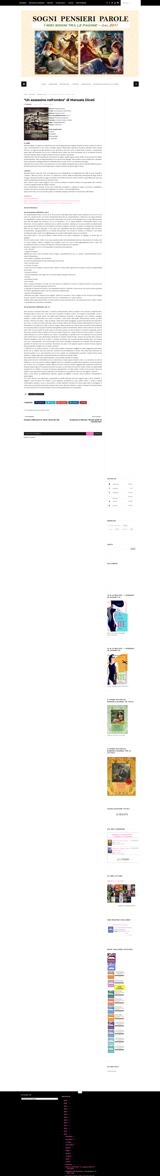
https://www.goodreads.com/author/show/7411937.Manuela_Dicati (48, 206)
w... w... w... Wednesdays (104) (76, 1087)
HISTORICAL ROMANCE (38, 3)
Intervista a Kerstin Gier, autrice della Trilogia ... (79, 916)
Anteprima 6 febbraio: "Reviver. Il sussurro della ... (80, 1095)
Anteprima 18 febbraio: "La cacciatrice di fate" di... (80, 953)
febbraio (69, 782)
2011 (65, 1166)
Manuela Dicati (41, 95)
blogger (85, 443)
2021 (65, 732)
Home (25, 95)
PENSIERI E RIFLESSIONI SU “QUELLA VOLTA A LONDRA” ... (81, 846)
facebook (93, 443)
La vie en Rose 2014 (72, 1115)
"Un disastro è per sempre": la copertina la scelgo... (81, 1078)
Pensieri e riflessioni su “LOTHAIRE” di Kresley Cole (79, 1083)
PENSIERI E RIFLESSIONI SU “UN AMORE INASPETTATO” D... (78, 1141)
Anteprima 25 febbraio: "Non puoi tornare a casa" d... (81, 865)
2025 (65, 721)
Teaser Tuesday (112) (73, 904)
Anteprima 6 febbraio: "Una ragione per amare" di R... (79, 1099)
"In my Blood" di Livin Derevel (76, 965)
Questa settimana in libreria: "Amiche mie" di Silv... (81, 896)
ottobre (69, 760)
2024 (65, 724)
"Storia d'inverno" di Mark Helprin (77, 1027)
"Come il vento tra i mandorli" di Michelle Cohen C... (80, 912)
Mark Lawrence (117, 460)
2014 (65, 752)
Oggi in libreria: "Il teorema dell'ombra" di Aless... (80, 797)
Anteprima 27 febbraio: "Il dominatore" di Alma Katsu (80, 876)
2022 (65, 730)
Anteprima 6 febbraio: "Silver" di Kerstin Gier (81, 1145)
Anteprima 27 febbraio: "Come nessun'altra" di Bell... (81, 842)
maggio (69, 774)
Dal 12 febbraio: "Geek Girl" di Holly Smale (80, 983)
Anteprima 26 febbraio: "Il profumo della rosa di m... (80, 837)
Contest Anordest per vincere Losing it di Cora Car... (80, 1044)
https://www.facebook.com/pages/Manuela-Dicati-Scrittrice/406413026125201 (52, 204)
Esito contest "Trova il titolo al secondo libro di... (81, 957)
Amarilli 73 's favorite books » (127, 523)
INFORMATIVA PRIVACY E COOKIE (106, 85)
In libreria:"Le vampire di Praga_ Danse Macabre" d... (79, 1136)
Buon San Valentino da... (74, 968)
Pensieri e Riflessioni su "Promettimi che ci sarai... (81, 1053)
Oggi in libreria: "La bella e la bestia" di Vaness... (79, 907)
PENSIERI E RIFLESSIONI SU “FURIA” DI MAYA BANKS (80, 855)
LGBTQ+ (73, 3)
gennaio (69, 1157)
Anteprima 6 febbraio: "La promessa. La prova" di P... (80, 1090)
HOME (43, 85)
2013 (65, 1161)
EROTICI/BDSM (83, 3)
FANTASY (52, 3)
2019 (65, 738)
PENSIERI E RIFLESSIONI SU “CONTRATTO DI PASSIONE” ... (80, 1008)
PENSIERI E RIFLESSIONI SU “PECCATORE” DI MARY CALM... (80, 1030)
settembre (70, 763)
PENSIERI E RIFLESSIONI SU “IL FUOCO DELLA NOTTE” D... (80, 821)
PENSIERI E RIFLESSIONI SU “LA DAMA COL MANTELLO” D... (80, 994)
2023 (65, 727)
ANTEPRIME (53, 85)
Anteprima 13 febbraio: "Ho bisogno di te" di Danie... (81, 1057)
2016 (65, 746)
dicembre (69, 754)
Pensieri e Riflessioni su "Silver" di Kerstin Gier (80, 1023)
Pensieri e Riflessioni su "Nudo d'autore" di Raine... (81, 806)
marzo (68, 780)
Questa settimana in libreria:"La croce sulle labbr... (81, 1132)
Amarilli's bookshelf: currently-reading (122, 453)
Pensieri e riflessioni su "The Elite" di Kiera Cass (81, 1127)
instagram (119, 110)
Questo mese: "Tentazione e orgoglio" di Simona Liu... (80, 925)
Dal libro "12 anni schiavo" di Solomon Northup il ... (79, 948)
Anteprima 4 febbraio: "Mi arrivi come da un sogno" (81, 1153)
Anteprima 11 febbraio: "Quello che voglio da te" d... (81, 1048)
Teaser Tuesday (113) (73, 825)
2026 (65, 718)
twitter (119, 119)
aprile (68, 777)
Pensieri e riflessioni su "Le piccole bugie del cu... (81, 833)
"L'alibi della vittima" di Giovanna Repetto (80, 986)
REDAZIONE (86, 85)
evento (111, 147)
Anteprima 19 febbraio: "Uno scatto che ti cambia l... (80, 1062)
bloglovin (119, 102)
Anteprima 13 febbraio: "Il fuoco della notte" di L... (81, 1035)
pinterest (119, 114)
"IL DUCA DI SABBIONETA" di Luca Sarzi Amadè (79, 851)
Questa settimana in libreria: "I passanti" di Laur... (81, 944)
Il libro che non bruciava (120, 458)
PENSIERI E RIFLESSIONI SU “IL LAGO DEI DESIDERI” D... (79, 1066)
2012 (65, 1164)
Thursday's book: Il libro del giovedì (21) (79, 975)
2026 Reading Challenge (120, 542)
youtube (119, 123)
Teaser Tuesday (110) (73, 1107)
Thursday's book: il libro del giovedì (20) (79, 1070)
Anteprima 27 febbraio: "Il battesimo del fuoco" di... (80, 802)
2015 (65, 749)
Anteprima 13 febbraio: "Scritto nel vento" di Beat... (81, 1004)
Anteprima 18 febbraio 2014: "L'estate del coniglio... (80, 962)
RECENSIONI (64, 85)
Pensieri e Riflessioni (114, 143)
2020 (65, 735)
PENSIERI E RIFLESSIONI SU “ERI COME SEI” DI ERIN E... (80, 869)
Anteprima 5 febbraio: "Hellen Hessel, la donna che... (80, 1148)
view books (129, 552)
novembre (69, 757)
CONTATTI (75, 85)
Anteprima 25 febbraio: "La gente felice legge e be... (80, 860)
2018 (65, 741)
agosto (68, 766)
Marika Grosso (117, 470)
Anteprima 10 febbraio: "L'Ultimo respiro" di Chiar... (81, 1039)
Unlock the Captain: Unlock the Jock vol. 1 (121, 467)
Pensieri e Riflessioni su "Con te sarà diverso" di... (78, 1104)
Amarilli (116, 545)
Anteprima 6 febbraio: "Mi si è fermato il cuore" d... (80, 1111)
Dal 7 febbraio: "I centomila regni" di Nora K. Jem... (81, 979)
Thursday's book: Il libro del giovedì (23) (79, 794)
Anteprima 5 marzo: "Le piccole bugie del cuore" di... (80, 881)
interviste (124, 147)
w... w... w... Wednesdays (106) (76, 889)
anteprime (32, 95)
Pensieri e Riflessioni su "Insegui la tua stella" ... (79, 900)
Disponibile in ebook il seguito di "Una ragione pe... (79, 939)
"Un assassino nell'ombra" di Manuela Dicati (81, 1019)
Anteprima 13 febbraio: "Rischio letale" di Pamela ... (80, 1016)
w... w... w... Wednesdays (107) (76, 810)
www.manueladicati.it (31, 202)
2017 (65, 744)
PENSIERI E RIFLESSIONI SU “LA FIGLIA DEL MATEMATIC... (79, 885)
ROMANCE (24, 3)
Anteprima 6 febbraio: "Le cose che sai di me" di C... (80, 1118)
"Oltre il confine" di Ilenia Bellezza (77, 1000)
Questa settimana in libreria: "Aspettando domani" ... (80, 1074)
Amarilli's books (115, 499)
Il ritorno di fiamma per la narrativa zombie (81, 892)
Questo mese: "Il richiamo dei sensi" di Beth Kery (81, 921)
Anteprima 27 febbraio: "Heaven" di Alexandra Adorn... (78, 828)
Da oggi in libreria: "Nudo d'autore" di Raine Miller (81, 989)
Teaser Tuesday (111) (73, 1012)
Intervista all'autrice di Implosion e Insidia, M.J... (81, 972)
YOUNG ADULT (63, 3)
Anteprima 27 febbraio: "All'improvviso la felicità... (80, 817)
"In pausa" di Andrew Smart (75, 813)
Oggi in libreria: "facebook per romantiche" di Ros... (81, 1123)
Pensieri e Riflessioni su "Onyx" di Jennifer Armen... (80, 934)
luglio (68, 768)
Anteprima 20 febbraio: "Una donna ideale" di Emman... (81, 930)
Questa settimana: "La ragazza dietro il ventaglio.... (80, 786)
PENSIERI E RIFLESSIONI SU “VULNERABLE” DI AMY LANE (80, 790)
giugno (68, 771)
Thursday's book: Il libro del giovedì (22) (79, 873)
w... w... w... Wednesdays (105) (76, 997)
